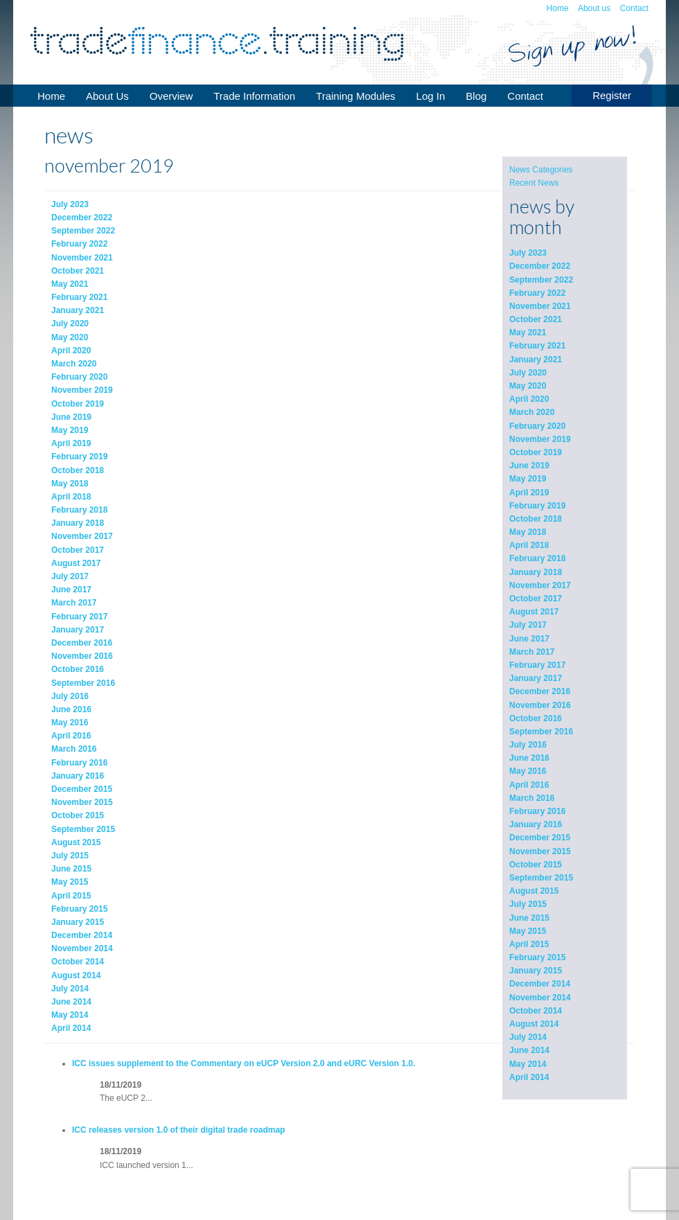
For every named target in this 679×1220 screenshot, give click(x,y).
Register (611, 95)
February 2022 (537, 293)
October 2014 (535, 1011)
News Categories (540, 170)
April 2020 (529, 399)
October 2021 (535, 319)
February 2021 (537, 346)
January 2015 (535, 970)
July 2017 (528, 625)
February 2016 (537, 811)
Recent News (533, 183)
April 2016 (529, 785)
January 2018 (535, 572)
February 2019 (537, 506)
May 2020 (527, 386)
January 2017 (535, 678)
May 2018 (527, 532)
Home (558, 8)
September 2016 (541, 731)
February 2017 (537, 665)
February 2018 (537, 558)
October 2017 (535, 598)
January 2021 (535, 359)
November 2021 (540, 306)
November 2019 (540, 439)
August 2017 (533, 612)
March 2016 (531, 798)
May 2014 (527, 1064)
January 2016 (535, 824)
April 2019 (529, 492)
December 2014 (539, 984)
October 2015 (535, 864)
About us (594, 8)
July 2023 (528, 253)
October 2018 (535, 519)
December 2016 (539, 691)
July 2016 (528, 745)
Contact (634, 8)
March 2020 (531, 412)
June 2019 (529, 465)
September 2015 (541, 878)
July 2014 (528, 1037)
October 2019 (535, 452)
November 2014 (540, 997)
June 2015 (529, 918)
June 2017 (529, 639)
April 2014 (529, 1077)
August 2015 (533, 891)
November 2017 (540, 585)
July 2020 (528, 373)
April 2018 (529, 545)
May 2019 (527, 479)
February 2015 (537, 957)
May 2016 (527, 771)
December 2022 (539, 266)
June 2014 (529, 1050)
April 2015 (529, 944)
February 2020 (537, 426)
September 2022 (541, 280)
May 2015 (527, 931)
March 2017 (531, 652)
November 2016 (540, 705)
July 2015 (528, 904)
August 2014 (533, 1024)
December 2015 (539, 837)
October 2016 (535, 718)
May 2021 (527, 332)
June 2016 (529, 758)
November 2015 (540, 851)
